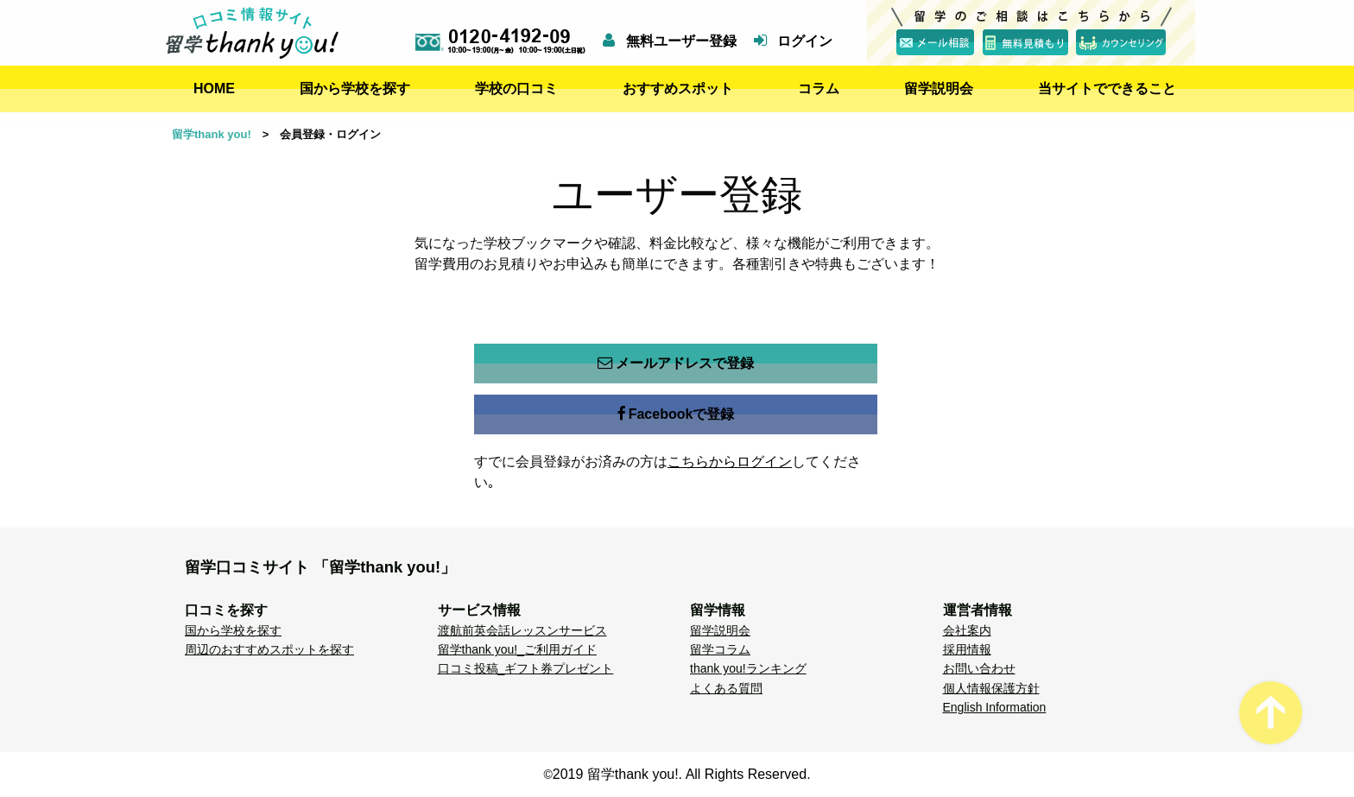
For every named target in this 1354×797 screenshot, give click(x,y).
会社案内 (967, 630)
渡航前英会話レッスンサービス (522, 630)
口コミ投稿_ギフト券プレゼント (526, 668)
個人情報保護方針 (991, 688)
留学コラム (720, 649)
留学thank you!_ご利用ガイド (517, 649)
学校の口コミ (516, 88)
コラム (818, 88)
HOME (214, 88)
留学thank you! (211, 134)
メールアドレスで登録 (676, 363)
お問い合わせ (979, 668)
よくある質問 (726, 688)
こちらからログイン (730, 461)
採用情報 (967, 649)
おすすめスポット (678, 88)
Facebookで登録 (676, 414)
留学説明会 (938, 88)
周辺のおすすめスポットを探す (269, 649)
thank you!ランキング (748, 668)
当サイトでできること (1107, 88)
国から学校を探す (355, 88)
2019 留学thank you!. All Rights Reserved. (682, 774)
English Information (995, 707)
